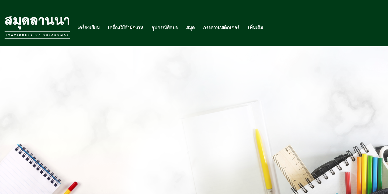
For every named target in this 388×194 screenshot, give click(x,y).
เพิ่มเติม (255, 27)
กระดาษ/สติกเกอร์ (221, 27)
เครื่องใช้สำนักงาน (125, 27)
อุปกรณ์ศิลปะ (164, 27)
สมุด (190, 27)
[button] (272, 27)
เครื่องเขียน (89, 27)
